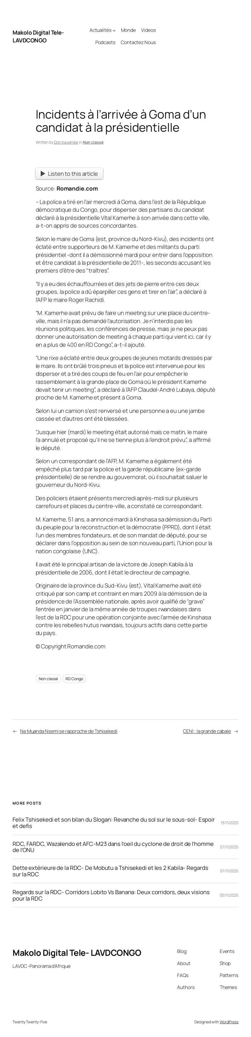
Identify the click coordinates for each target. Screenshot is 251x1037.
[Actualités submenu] (114, 30)
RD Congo (74, 678)
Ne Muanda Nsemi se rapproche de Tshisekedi (68, 731)
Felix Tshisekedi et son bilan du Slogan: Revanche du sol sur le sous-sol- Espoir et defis (114, 822)
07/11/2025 (229, 847)
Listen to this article (69, 173)
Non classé (93, 142)
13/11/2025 (229, 822)
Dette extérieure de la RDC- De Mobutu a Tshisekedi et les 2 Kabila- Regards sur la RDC (110, 871)
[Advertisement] (197, 36)
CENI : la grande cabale (207, 731)
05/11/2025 (229, 895)
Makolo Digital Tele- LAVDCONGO (38, 36)
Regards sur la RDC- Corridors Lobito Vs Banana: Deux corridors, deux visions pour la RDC (111, 895)
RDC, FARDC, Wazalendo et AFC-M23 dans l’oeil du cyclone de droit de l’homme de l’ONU (113, 847)
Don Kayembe (66, 142)
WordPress (229, 1021)
